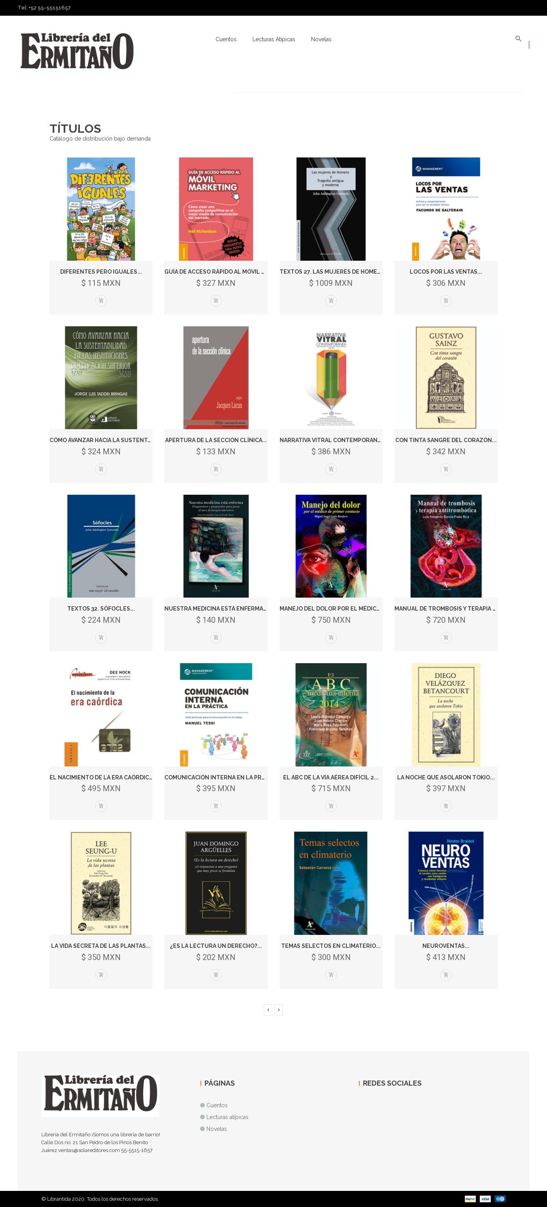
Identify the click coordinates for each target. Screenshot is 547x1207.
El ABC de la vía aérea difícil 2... (331, 777)
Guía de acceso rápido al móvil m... (217, 272)
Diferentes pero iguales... (101, 272)
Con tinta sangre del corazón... (446, 440)
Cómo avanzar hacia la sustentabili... (108, 440)
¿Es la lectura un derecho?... (216, 946)
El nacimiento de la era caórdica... (103, 777)
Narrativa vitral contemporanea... (334, 440)
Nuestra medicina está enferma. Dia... (222, 608)
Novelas (321, 39)
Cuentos (226, 39)
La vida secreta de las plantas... (101, 946)
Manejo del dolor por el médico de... (337, 608)
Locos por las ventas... (446, 272)
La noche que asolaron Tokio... (446, 777)
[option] (273, 92)
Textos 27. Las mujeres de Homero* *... (337, 272)
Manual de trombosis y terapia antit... (454, 608)
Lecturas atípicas (273, 39)
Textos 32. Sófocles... (101, 608)
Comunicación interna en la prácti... (221, 777)
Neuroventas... (446, 946)
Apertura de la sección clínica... (216, 440)
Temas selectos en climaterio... (331, 946)
